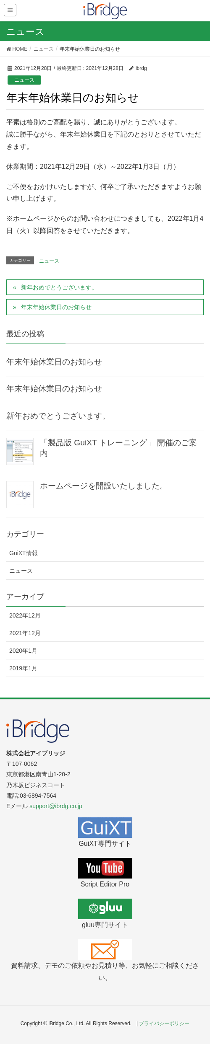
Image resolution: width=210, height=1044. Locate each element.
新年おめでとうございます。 (59, 287)
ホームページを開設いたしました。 (104, 485)
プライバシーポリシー (164, 1023)
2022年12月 (25, 615)
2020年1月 (23, 650)
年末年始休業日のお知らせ (56, 307)
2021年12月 (25, 633)
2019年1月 (23, 668)
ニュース (24, 80)
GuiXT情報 (23, 553)
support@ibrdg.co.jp (55, 806)
